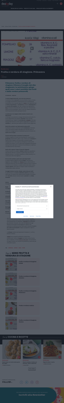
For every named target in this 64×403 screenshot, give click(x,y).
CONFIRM (21, 212)
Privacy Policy (38, 216)
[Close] (51, 187)
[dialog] (32, 201)
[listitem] (32, 205)
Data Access (32, 216)
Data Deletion (25, 216)
